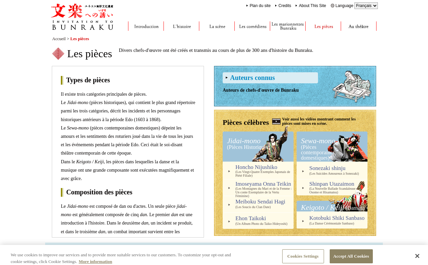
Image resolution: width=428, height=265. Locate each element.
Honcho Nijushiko (264, 170)
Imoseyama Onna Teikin (264, 188)
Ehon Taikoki (264, 220)
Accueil (59, 38)
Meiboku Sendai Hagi (264, 203)
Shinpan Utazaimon (338, 187)
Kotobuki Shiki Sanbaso (338, 220)
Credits (285, 6)
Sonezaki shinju (338, 170)
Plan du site (260, 6)
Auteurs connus (252, 77)
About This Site (312, 6)
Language (356, 5)
